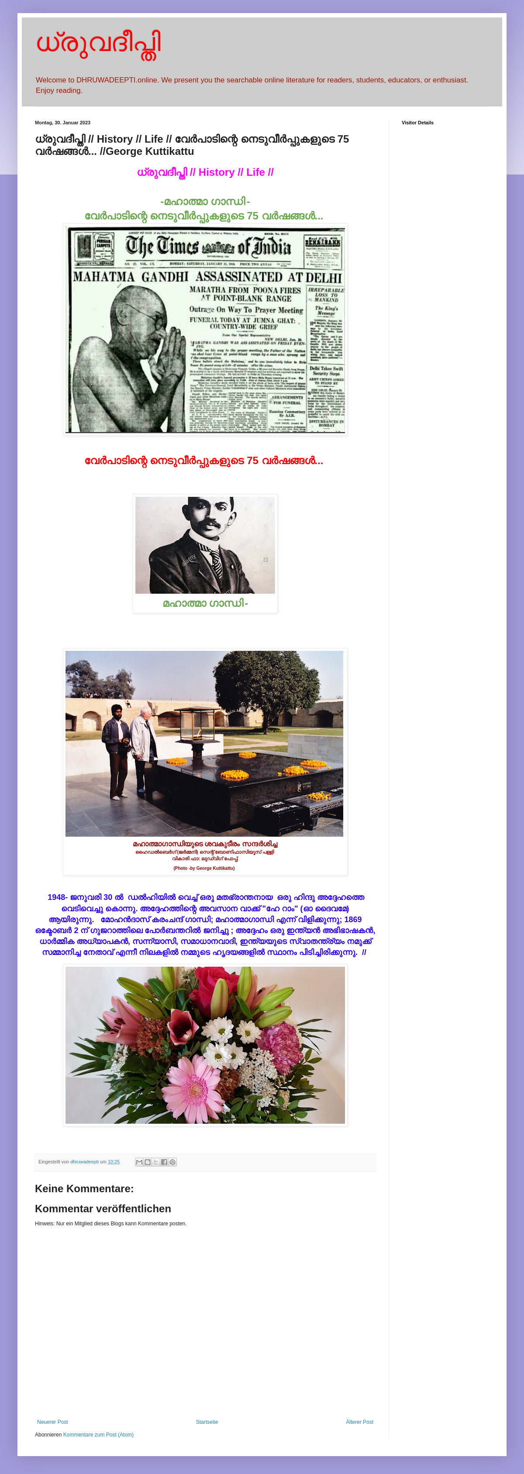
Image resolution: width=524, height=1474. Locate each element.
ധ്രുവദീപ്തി (98, 42)
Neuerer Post (52, 1422)
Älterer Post (359, 1422)
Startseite (207, 1422)
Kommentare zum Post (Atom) (98, 1435)
